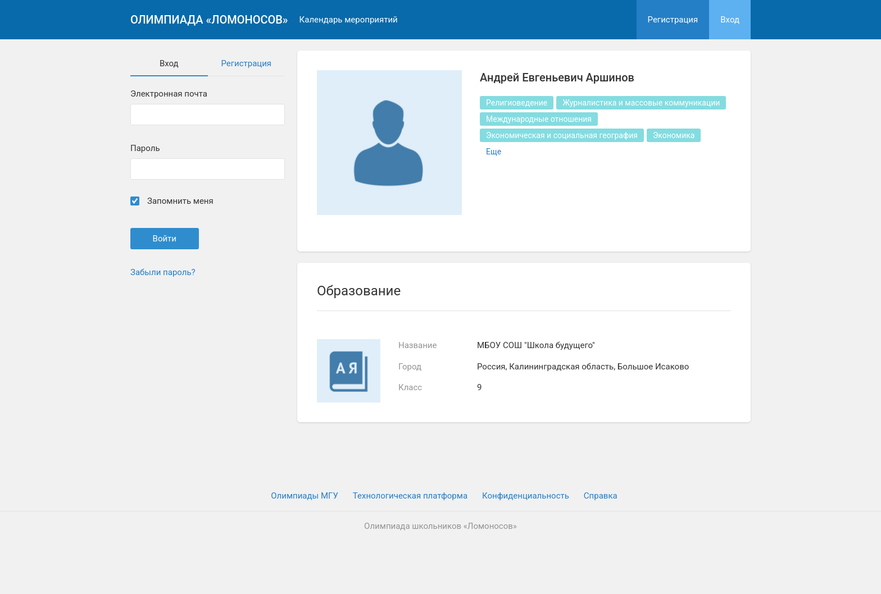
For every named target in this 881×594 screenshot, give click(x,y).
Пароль (145, 148)
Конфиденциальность (525, 496)
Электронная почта (168, 94)
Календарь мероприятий (348, 20)
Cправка (600, 496)
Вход (729, 20)
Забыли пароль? (163, 272)
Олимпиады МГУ (304, 496)
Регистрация (673, 20)
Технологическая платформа (410, 496)
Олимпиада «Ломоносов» (209, 19)
